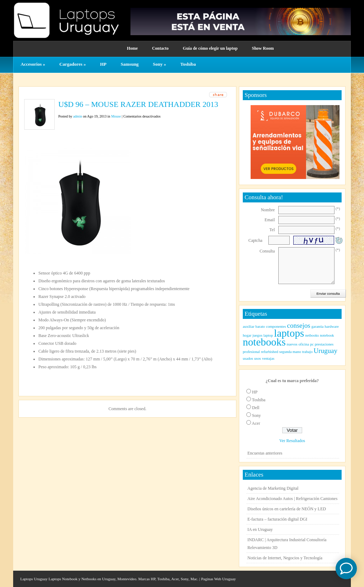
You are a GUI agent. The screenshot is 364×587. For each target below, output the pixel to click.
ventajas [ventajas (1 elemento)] (268, 358)
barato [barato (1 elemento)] (260, 326)
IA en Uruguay (260, 529)
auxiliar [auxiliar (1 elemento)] (249, 326)
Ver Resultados (292, 440)
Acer (256, 423)
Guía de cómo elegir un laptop (210, 48)
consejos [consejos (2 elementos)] (298, 325)
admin (77, 116)
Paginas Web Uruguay (218, 579)
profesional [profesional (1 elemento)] (251, 352)
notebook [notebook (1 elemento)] (327, 335)
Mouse (116, 116)
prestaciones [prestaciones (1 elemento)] (324, 344)
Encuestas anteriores (264, 453)
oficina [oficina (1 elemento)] (304, 344)
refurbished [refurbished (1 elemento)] (269, 352)
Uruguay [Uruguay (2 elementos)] (325, 350)
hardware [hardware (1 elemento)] (332, 326)
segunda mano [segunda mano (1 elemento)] (290, 352)
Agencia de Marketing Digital (273, 488)
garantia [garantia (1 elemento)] (317, 326)
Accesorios (33, 64)
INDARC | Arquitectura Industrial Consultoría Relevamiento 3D (286, 543)
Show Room (263, 48)
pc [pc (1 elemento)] (312, 344)
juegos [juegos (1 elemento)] (257, 335)
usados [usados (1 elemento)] (248, 358)
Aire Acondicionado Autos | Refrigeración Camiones (292, 498)
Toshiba (188, 64)
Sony (159, 64)
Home (132, 48)
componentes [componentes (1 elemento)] (276, 326)
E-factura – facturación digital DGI (277, 519)
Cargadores (72, 64)
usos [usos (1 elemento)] (257, 358)
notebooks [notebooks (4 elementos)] (264, 342)
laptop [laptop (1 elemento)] (268, 335)
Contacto (160, 48)
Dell (255, 407)
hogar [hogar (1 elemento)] (247, 335)
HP (103, 64)
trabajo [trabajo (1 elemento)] (307, 352)
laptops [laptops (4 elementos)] (289, 333)
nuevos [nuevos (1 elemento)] (292, 344)
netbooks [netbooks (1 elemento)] (311, 335)
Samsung (130, 64)
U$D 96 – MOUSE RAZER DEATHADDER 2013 (138, 104)
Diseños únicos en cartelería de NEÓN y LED (286, 508)
